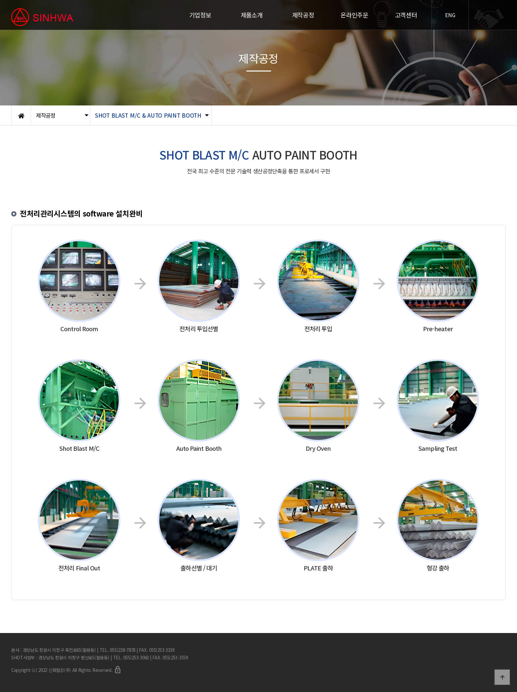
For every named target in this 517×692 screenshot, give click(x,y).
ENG (450, 14)
